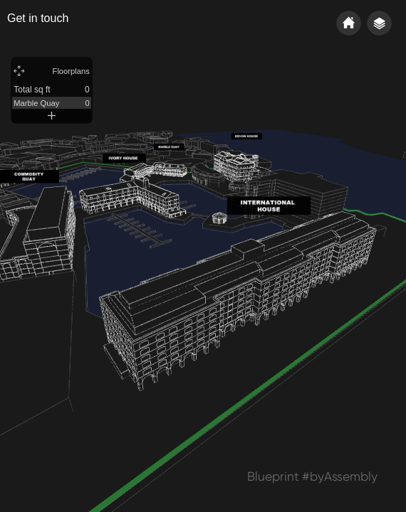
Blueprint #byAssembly (312, 476)
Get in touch (37, 18)
